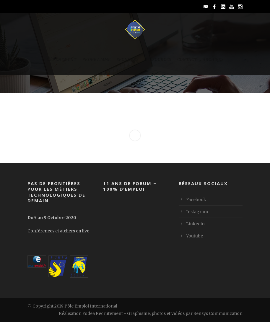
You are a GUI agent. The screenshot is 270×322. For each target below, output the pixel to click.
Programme (96, 59)
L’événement (62, 59)
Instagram (197, 211)
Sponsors (128, 59)
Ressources (157, 59)
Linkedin (195, 223)
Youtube (194, 236)
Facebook (196, 199)
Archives (213, 59)
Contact (187, 59)
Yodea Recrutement (102, 313)
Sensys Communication (218, 313)
